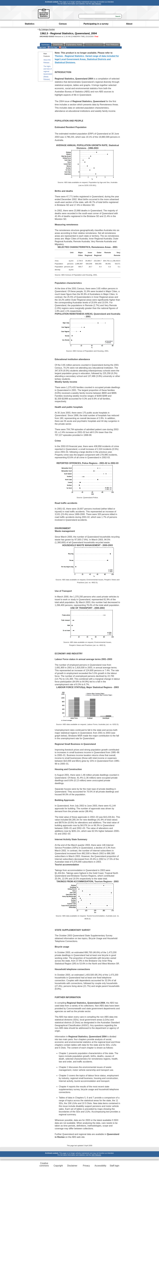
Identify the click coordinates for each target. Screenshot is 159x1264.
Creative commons (44, 1164)
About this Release (47, 61)
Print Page (52, 47)
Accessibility (100, 1165)
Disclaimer (72, 1165)
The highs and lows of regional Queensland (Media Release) (48, 72)
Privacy (86, 1165)
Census (63, 24)
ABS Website (96, 4)
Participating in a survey (96, 24)
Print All (62, 47)
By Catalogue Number (47, 29)
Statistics (29, 24)
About (129, 24)
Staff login (114, 1165)
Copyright (58, 1165)
